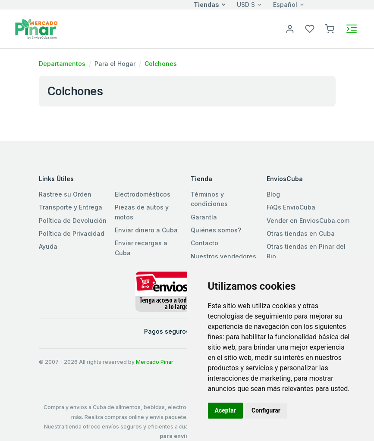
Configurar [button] (265, 410)
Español (285, 4)
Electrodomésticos (142, 194)
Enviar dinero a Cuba (146, 230)
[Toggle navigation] (351, 29)
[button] (329, 28)
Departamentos (62, 63)
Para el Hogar (114, 63)
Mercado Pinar (154, 362)
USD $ (246, 4)
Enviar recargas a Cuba (141, 247)
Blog (273, 194)
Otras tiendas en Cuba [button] (301, 233)
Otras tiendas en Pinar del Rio (306, 251)
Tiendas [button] (206, 4)
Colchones (161, 63)
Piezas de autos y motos (142, 211)
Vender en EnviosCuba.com (308, 220)
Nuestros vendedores (223, 256)
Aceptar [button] (225, 410)
